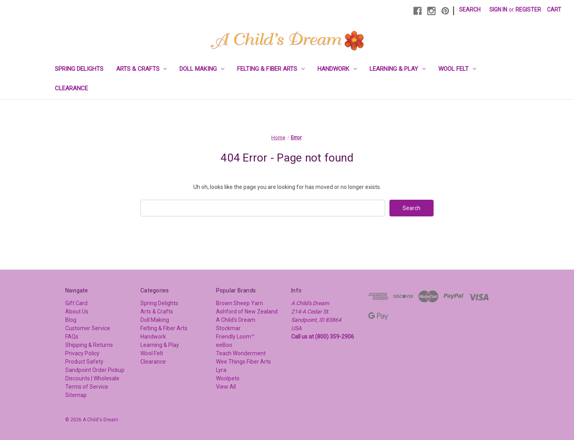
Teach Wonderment (241, 353)
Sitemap (76, 395)
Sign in (498, 9)
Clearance (71, 88)
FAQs (71, 336)
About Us (76, 311)
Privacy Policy (82, 353)
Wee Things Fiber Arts (243, 361)
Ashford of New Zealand (247, 311)
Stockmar (228, 328)
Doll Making (201, 68)
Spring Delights (79, 68)
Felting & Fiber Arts (271, 68)
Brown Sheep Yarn (239, 303)
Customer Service (87, 328)
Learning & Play (398, 68)
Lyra (221, 370)
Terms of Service (86, 387)
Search (470, 9)
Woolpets (227, 378)
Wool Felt (457, 68)
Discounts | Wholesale (92, 378)
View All (226, 387)
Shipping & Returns (89, 345)
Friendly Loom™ (235, 336)
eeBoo (224, 345)
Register (528, 9)
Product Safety (84, 361)
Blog (70, 320)
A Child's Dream (235, 320)
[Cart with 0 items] (554, 9)
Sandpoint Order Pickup (95, 370)
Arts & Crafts (141, 68)
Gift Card (76, 303)
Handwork (337, 68)
